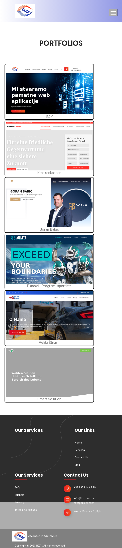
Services (80, 450)
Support (19, 494)
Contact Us (81, 457)
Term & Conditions (26, 509)
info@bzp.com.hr (84, 498)
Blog (77, 464)
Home (78, 442)
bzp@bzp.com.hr (84, 503)
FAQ (17, 487)
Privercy (19, 502)
